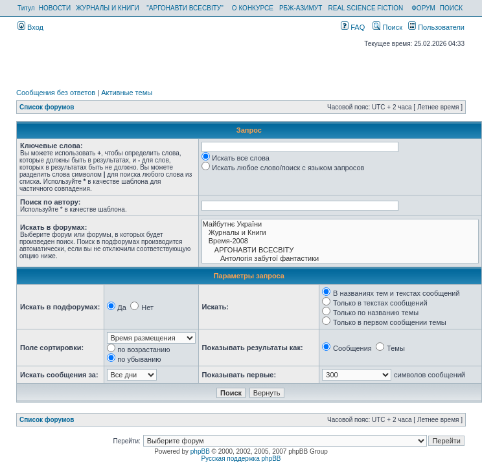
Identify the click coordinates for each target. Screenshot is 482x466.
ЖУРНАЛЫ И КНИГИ (107, 8)
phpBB (200, 451)
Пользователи (436, 27)
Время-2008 (340, 241)
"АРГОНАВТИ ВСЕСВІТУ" (184, 8)
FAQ (353, 27)
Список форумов (47, 107)
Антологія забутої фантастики (340, 258)
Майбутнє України (340, 224)
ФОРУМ (423, 8)
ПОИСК (451, 8)
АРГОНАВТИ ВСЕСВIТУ (340, 250)
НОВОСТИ (55, 8)
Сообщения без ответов (55, 92)
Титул (26, 8)
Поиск (387, 27)
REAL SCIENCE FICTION (366, 8)
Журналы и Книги (340, 232)
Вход (30, 27)
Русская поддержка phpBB (241, 458)
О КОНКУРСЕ (252, 8)
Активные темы (126, 92)
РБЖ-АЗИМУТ (300, 8)
